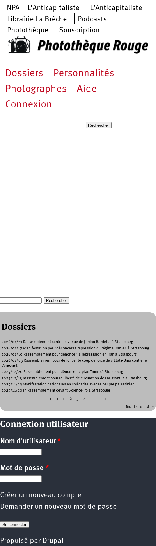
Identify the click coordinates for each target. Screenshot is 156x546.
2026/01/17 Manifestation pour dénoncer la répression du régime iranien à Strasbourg (75, 348)
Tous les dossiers (140, 407)
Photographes (36, 89)
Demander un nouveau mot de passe (58, 507)
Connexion (28, 105)
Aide (87, 89)
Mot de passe (24, 468)
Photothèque (27, 30)
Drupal (52, 541)
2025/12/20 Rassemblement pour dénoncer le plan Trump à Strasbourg (62, 372)
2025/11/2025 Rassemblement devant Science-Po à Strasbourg (56, 390)
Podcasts (92, 19)
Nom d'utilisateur (30, 441)
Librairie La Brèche (37, 19)
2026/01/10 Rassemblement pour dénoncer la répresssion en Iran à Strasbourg (69, 354)
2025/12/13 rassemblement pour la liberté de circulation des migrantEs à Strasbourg (74, 378)
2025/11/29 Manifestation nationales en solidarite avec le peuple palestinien (68, 384)
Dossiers (24, 74)
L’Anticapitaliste (116, 8)
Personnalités (83, 74)
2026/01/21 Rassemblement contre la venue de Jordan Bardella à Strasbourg (67, 342)
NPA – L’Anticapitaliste (43, 8)
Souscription (79, 30)
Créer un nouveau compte (40, 495)
